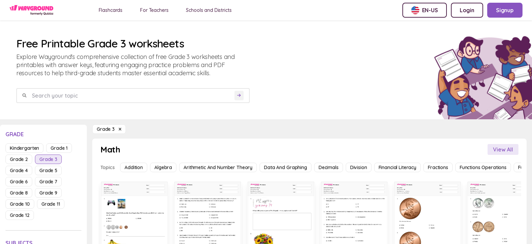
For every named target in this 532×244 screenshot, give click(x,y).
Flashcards (111, 10)
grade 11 (50, 204)
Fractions (438, 167)
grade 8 (19, 193)
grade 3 (48, 159)
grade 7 (48, 182)
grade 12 (20, 215)
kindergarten (24, 148)
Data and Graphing (285, 167)
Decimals (329, 167)
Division (358, 167)
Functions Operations (483, 167)
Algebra (163, 167)
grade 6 (19, 182)
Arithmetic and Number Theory (218, 167)
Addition (134, 167)
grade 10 (20, 204)
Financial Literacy (397, 167)
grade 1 (59, 148)
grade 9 (48, 193)
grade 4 (19, 170)
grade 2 (19, 159)
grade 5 (48, 170)
